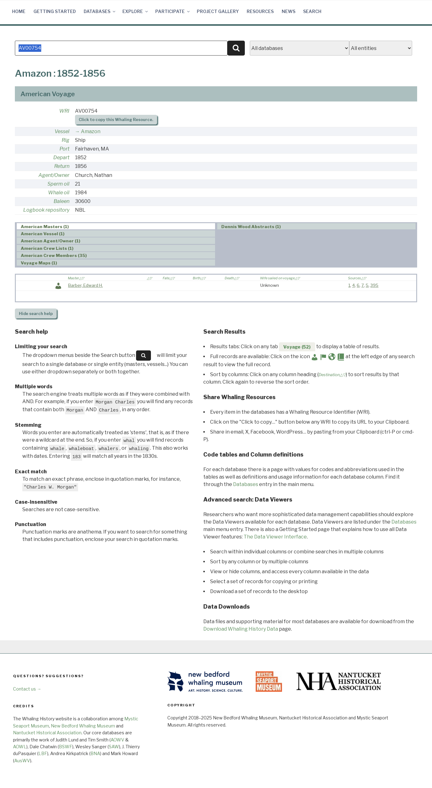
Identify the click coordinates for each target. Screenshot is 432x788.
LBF (42, 753)
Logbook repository (46, 210)
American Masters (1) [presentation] (45, 226)
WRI (64, 111)
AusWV (22, 760)
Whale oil (58, 193)
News (288, 11)
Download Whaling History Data (240, 629)
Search (312, 11)
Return (61, 166)
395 (374, 285)
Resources (260, 11)
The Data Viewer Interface (275, 537)
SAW (114, 746)
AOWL (19, 746)
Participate (173, 11)
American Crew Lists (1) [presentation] (47, 248)
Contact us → (27, 688)
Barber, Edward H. (85, 285)
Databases (100, 11)
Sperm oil (58, 184)
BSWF (65, 746)
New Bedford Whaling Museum (83, 725)
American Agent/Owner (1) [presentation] (50, 240)
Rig (65, 140)
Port (64, 149)
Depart (61, 157)
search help (36, 313)
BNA (95, 753)
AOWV (117, 739)
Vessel (62, 131)
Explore (135, 11)
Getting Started (54, 11)
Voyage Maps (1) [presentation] (39, 262)
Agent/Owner (53, 175)
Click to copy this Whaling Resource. (116, 119)
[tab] (116, 226)
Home (18, 11)
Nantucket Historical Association (47, 732)
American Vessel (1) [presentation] (42, 233)
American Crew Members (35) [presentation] (54, 255)
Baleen (61, 201)
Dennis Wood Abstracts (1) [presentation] (251, 226)
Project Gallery (218, 11)
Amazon (90, 131)
